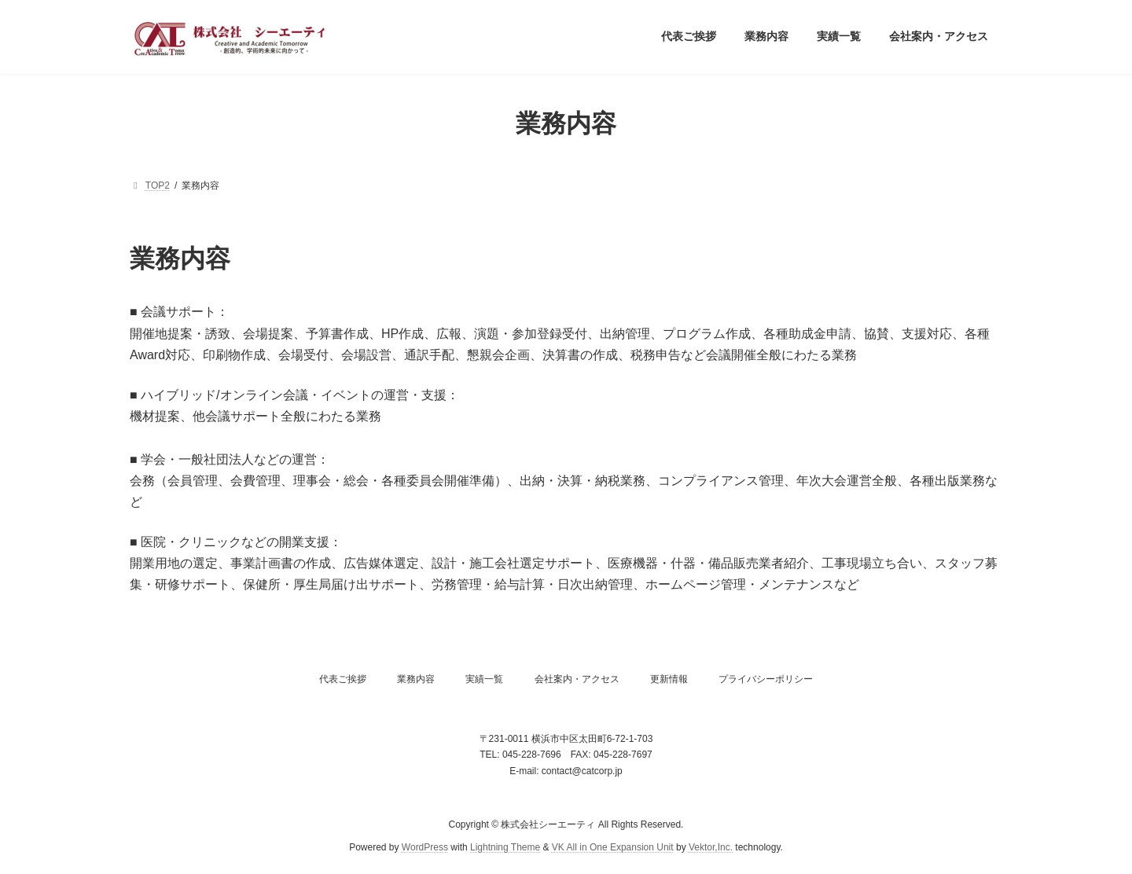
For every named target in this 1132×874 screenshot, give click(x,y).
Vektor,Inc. (711, 846)
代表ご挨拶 (342, 679)
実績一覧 (484, 679)
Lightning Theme (505, 846)
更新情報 (669, 679)
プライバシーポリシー (766, 679)
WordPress (425, 846)
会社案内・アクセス (577, 679)
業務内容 (416, 679)
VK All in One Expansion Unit (613, 846)
